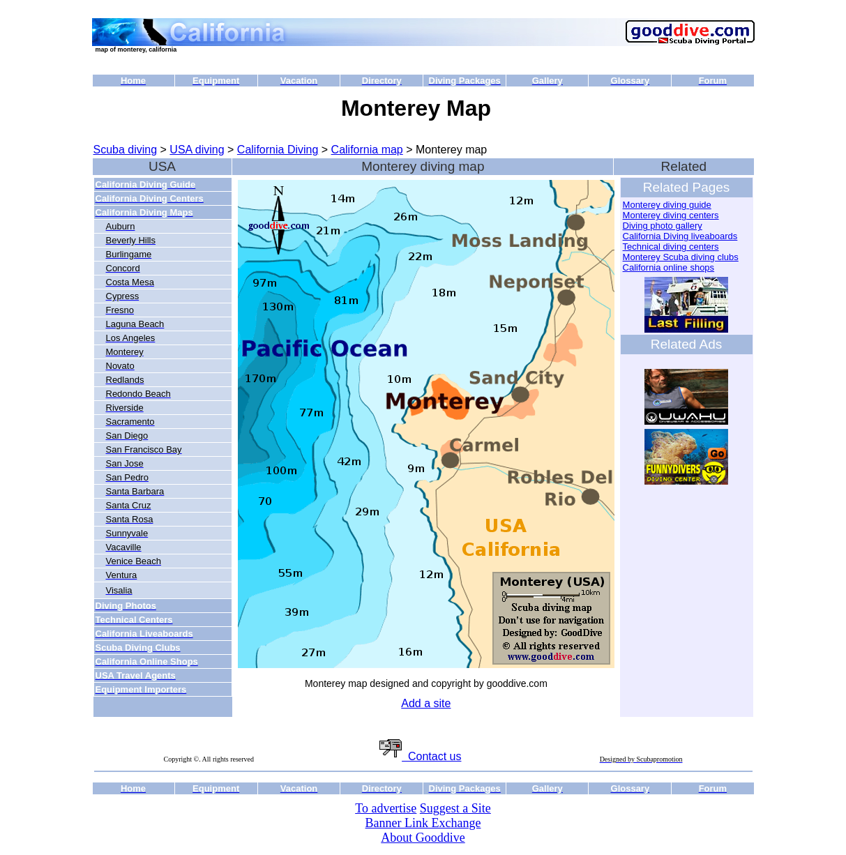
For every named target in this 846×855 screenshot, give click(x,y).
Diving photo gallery (662, 225)
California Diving (278, 150)
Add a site (426, 703)
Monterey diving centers (671, 215)
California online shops (669, 267)
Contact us (420, 756)
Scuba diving (125, 150)
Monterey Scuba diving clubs (681, 257)
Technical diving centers (671, 246)
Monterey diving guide (667, 204)
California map (367, 150)
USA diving (196, 150)
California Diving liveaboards (680, 236)
